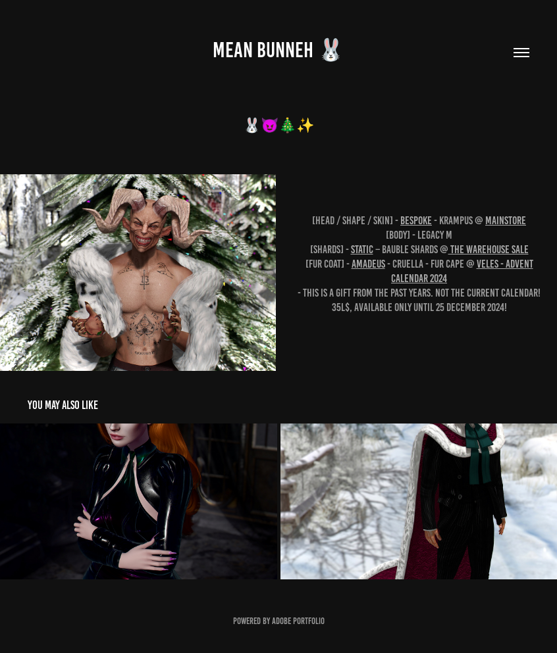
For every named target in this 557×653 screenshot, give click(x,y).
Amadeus (368, 264)
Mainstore (505, 220)
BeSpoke (416, 220)
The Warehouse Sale (488, 249)
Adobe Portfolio (298, 621)
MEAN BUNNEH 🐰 (278, 50)
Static (362, 249)
